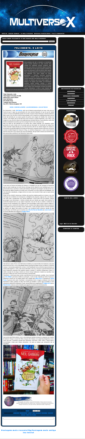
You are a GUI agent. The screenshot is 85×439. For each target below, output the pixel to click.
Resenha (44, 413)
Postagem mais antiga (44, 430)
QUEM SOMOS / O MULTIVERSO (20, 33)
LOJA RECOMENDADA (32, 107)
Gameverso (71, 98)
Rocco (23, 415)
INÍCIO (4, 33)
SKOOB (11, 107)
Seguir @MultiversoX (65, 223)
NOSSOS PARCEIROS (42, 33)
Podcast (71, 105)
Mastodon (74, 223)
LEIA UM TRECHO (43, 107)
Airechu (16, 413)
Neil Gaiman (36, 413)
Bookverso (23, 413)
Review (50, 413)
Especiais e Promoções (71, 96)
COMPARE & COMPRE (19, 107)
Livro (30, 413)
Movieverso (71, 103)
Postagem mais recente (14, 430)
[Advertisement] (66, 61)
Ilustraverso (71, 100)
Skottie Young (31, 415)
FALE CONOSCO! (58, 33)
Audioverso (71, 91)
